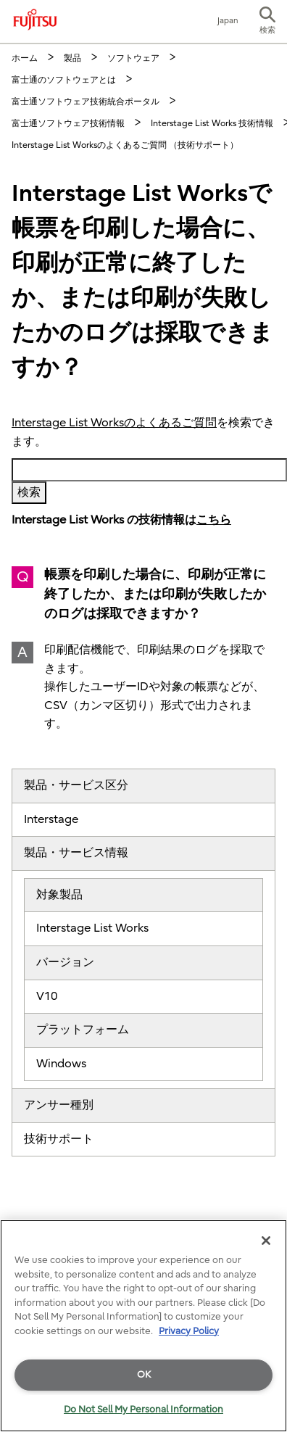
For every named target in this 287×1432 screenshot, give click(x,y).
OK (144, 1374)
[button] (267, 22)
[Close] (266, 1241)
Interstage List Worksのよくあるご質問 (114, 422)
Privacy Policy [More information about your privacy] (189, 1330)
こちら (213, 519)
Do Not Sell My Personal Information (143, 1409)
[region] (143, 1326)
